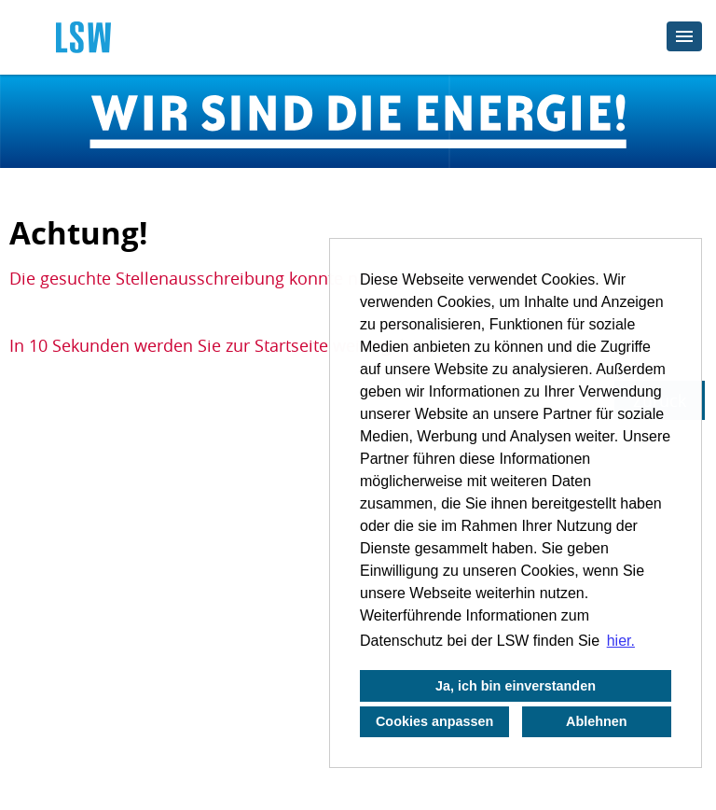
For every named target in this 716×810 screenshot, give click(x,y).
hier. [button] (621, 641)
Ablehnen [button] (596, 721)
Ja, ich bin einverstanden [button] (515, 685)
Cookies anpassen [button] (434, 721)
